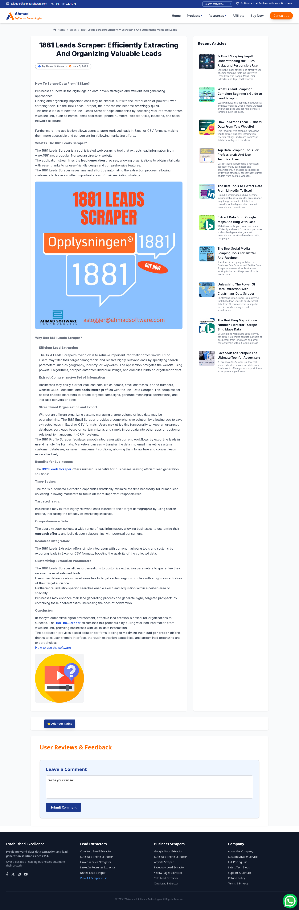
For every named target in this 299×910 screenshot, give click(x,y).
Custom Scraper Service (243, 857)
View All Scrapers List (93, 878)
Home (176, 16)
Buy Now (257, 16)
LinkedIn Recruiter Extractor (97, 867)
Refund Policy (236, 878)
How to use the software (59, 674)
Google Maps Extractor (168, 851)
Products (195, 16)
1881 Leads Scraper (57, 469)
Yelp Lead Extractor (166, 878)
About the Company (240, 851)
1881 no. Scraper (68, 623)
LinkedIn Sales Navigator (95, 862)
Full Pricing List (237, 862)
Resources (218, 16)
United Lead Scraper (92, 873)
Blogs (72, 29)
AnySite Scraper (164, 862)
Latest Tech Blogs (239, 867)
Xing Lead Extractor (166, 883)
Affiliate (238, 16)
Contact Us (281, 16)
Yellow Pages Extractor (168, 873)
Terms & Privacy (238, 883)
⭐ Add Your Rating (59, 723)
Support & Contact (239, 873)
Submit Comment (63, 807)
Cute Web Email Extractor (96, 851)
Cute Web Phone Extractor (96, 857)
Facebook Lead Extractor (169, 867)
